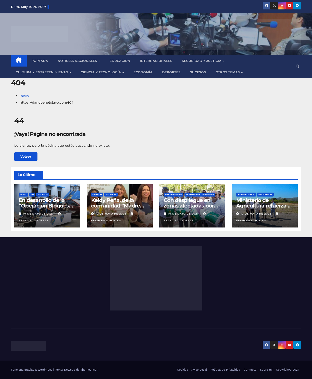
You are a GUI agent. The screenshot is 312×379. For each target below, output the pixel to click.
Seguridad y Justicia (202, 61)
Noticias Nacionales (78, 61)
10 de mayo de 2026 (39, 213)
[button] (297, 66)
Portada (40, 61)
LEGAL (23, 194)
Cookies (182, 369)
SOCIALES (111, 194)
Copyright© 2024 (287, 369)
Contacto (250, 369)
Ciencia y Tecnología (101, 72)
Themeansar (89, 369)
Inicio (24, 96)
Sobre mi (266, 369)
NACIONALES (265, 194)
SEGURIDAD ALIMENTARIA (200, 194)
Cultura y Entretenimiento (42, 72)
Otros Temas (228, 72)
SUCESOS (42, 194)
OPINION (97, 194)
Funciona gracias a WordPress (32, 369)
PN (32, 194)
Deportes (171, 72)
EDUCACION (120, 61)
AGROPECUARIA (173, 194)
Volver (25, 156)
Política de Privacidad (225, 369)
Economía (143, 72)
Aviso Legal (199, 369)
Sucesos (198, 72)
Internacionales (156, 61)
